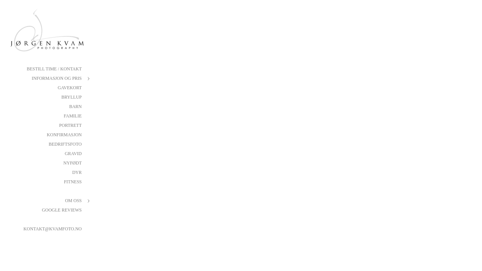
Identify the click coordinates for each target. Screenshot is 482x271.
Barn (75, 106)
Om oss (73, 200)
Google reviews (62, 210)
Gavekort (70, 87)
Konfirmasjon (64, 134)
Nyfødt (72, 163)
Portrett (70, 125)
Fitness (73, 181)
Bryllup (71, 97)
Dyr (77, 172)
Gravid (73, 153)
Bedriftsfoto (65, 144)
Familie (73, 116)
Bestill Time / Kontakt (54, 69)
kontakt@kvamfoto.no (52, 228)
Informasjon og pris (57, 78)
